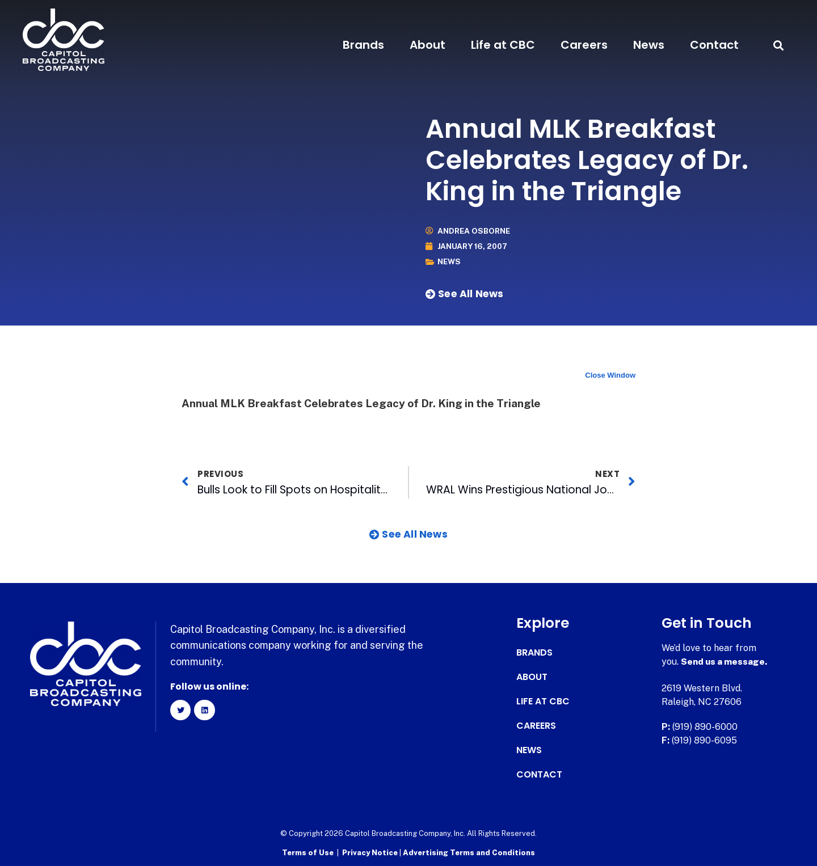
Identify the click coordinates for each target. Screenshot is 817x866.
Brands (363, 45)
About (427, 45)
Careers (584, 45)
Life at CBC (503, 45)
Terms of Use (308, 852)
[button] (778, 45)
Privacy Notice (370, 852)
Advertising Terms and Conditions (469, 852)
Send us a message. (725, 661)
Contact (714, 45)
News (648, 45)
